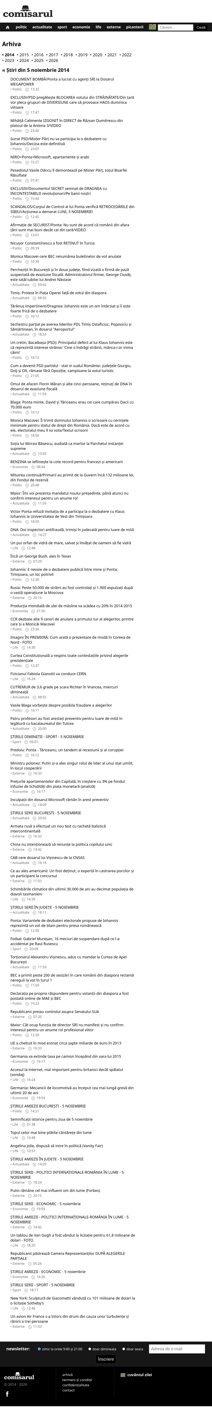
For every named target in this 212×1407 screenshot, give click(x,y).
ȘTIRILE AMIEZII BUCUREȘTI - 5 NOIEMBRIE (48, 1106)
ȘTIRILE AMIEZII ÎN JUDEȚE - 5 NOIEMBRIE (47, 1159)
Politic (22, 27)
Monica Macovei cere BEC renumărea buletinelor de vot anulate (65, 257)
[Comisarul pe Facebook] (7, 1394)
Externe (116, 27)
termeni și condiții (77, 1380)
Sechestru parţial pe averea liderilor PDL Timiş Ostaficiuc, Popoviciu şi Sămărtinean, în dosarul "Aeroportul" (70, 327)
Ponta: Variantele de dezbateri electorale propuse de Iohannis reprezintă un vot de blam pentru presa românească (64, 924)
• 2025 (36, 61)
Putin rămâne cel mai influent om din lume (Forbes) (55, 1191)
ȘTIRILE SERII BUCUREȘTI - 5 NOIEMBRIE (45, 813)
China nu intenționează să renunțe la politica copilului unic (61, 845)
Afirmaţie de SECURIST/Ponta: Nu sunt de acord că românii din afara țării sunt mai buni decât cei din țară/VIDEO (69, 228)
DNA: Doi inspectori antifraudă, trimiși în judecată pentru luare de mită (72, 530)
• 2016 (36, 55)
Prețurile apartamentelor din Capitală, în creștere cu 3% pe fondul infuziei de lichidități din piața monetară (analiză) (67, 785)
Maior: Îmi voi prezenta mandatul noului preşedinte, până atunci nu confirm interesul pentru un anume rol (69, 496)
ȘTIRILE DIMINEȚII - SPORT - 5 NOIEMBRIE (47, 737)
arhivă (67, 1375)
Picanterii (137, 27)
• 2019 (80, 55)
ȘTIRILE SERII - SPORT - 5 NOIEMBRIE (42, 1285)
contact (68, 1391)
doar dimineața (102, 1350)
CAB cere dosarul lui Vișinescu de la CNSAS (47, 858)
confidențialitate (75, 1385)
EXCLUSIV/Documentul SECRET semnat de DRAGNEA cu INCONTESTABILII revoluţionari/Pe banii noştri (58, 192)
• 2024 (22, 61)
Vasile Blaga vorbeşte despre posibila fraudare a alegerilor (61, 706)
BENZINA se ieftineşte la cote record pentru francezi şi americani (66, 462)
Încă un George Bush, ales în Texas (40, 556)
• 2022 (124, 55)
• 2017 (51, 55)
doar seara (132, 1350)
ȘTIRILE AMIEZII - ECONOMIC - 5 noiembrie (48, 1272)
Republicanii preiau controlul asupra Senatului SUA (54, 1012)
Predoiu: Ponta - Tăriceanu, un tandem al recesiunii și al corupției (66, 750)
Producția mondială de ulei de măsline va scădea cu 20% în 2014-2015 (71, 606)
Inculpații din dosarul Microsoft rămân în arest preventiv (59, 800)
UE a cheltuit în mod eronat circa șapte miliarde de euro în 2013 (65, 1043)
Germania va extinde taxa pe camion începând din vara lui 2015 (65, 1057)
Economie (83, 27)
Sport (63, 27)
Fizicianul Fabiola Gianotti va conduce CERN (48, 674)
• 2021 (110, 55)
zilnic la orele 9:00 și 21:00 (60, 1350)
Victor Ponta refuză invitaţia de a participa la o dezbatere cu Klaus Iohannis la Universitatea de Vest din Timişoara (67, 515)
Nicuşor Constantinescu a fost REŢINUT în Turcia (52, 243)
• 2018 (66, 55)
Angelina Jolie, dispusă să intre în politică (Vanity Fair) (56, 1146)
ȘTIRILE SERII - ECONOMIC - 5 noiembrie (45, 1204)
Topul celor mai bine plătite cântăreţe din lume (51, 1133)
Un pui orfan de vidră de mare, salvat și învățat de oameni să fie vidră (70, 543)
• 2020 (95, 55)
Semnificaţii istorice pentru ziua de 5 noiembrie (51, 1120)
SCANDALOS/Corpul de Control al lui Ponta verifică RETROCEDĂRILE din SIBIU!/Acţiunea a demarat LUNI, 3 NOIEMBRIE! (72, 210)
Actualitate (43, 27)
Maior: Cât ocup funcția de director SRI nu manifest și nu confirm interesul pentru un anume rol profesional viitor (66, 1028)
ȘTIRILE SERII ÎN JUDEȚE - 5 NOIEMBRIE (44, 908)
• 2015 (22, 55)
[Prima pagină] (7, 27)
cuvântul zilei (136, 1375)
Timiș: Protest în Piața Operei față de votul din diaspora (58, 293)
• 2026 (51, 61)
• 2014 (7, 55)
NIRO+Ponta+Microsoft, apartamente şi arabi (49, 157)
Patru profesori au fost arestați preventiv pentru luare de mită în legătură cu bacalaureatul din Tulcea (66, 722)
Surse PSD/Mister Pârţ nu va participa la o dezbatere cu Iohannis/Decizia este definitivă (58, 142)
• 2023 (7, 61)
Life (100, 27)
